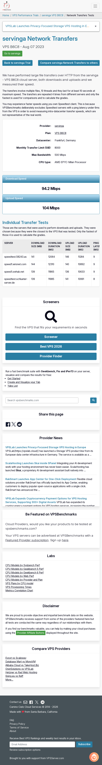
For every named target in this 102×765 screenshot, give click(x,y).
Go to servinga (12, 53)
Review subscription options (25, 749)
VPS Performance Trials (25, 15)
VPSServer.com (55, 758)
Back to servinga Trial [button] (17, 62)
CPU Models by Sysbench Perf (22, 565)
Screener (51, 337)
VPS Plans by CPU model (19, 583)
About (13, 731)
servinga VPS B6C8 (52, 15)
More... (9, 679)
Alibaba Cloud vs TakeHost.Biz (22, 665)
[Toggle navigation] (95, 6)
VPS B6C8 (60, 133)
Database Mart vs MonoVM (20, 661)
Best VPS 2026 (51, 346)
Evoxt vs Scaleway (15, 657)
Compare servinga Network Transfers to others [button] (69, 62)
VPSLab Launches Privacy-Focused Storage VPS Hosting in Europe (49, 26)
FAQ (12, 720)
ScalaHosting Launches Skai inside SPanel (30, 463)
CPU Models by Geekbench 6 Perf (24, 572)
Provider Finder (51, 356)
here (65, 540)
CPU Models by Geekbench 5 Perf (24, 568)
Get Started (13, 378)
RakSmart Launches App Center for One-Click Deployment (40, 479)
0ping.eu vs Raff (14, 676)
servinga (59, 125)
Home (5, 15)
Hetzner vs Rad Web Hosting (21, 672)
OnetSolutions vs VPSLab (19, 668)
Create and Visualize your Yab (23, 382)
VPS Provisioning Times (18, 587)
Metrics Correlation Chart (19, 590)
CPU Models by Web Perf (19, 576)
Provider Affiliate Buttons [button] (30, 632)
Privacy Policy (17, 723)
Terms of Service (19, 727)
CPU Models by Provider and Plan (24, 579)
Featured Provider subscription (27, 540)
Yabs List (12, 385)
